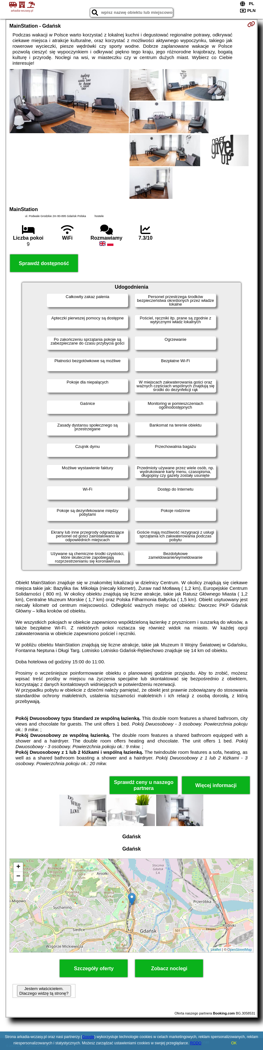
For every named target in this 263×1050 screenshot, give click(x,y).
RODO (195, 1043)
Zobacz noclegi (169, 968)
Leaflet (216, 949)
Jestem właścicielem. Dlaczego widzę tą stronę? (43, 991)
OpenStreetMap (239, 949)
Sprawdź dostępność (44, 263)
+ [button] (18, 867)
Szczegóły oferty (93, 968)
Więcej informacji (216, 785)
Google (88, 1037)
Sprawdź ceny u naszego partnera (143, 785)
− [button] (18, 876)
